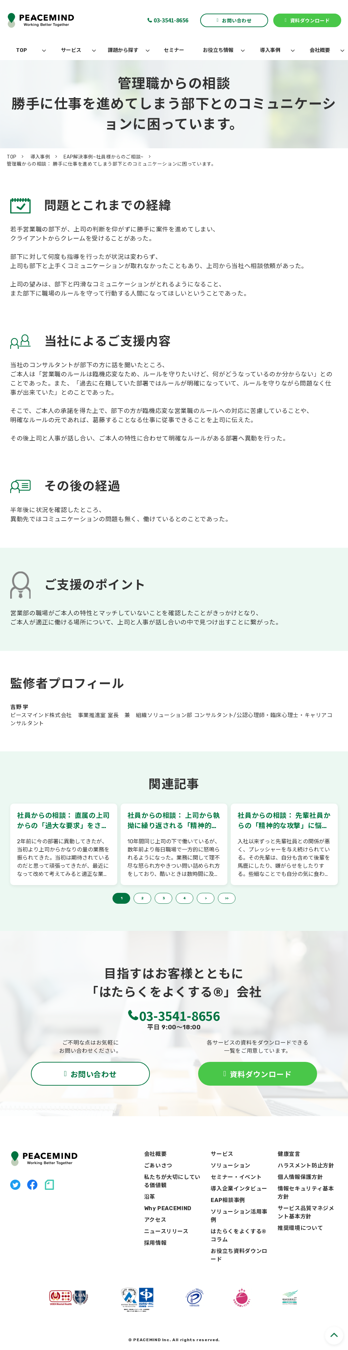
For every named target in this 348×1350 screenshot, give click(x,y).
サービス (71, 50)
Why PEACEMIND (168, 1208)
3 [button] (163, 898)
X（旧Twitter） (15, 1185)
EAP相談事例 (228, 1200)
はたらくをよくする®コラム (238, 1235)
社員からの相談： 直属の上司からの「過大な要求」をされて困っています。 (63, 821)
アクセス (155, 1220)
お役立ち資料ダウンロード (239, 1255)
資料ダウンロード (310, 20)
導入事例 (270, 50)
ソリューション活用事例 (239, 1215)
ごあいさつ (158, 1165)
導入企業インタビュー (239, 1188)
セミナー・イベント (236, 1177)
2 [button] (142, 898)
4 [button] (184, 898)
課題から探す (123, 50)
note (49, 1185)
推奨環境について (300, 1228)
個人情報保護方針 (300, 1177)
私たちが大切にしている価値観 (172, 1181)
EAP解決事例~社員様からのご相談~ (104, 157)
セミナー (174, 50)
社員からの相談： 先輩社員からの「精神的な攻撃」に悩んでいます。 (284, 821)
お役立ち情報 (218, 50)
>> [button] (226, 898)
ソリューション (230, 1165)
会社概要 (320, 50)
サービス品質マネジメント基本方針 (306, 1212)
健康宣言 (289, 1154)
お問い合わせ (236, 20)
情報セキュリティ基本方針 (306, 1192)
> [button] (206, 898)
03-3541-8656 (171, 20)
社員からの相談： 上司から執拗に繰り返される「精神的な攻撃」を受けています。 (173, 821)
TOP (21, 50)
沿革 (149, 1197)
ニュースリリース (166, 1231)
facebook (32, 1185)
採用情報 (155, 1243)
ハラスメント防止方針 (306, 1165)
